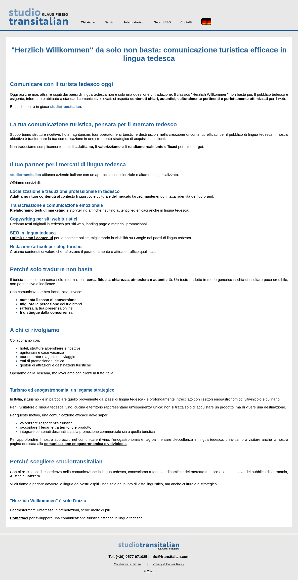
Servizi (110, 22)
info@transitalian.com (169, 556)
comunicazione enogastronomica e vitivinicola (85, 444)
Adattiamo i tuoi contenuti (33, 196)
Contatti (186, 22)
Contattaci (19, 518)
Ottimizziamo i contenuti (31, 238)
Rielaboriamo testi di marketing (37, 210)
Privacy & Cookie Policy (168, 564)
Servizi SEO (162, 22)
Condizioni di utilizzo (127, 564)
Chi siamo (88, 22)
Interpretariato (134, 22)
